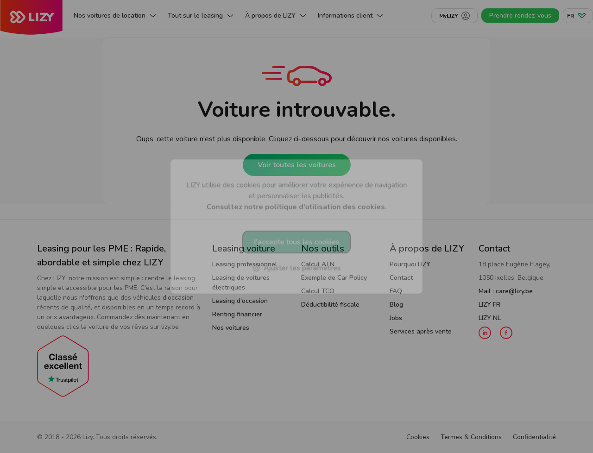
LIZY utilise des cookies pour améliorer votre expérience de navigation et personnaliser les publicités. (296, 195)
